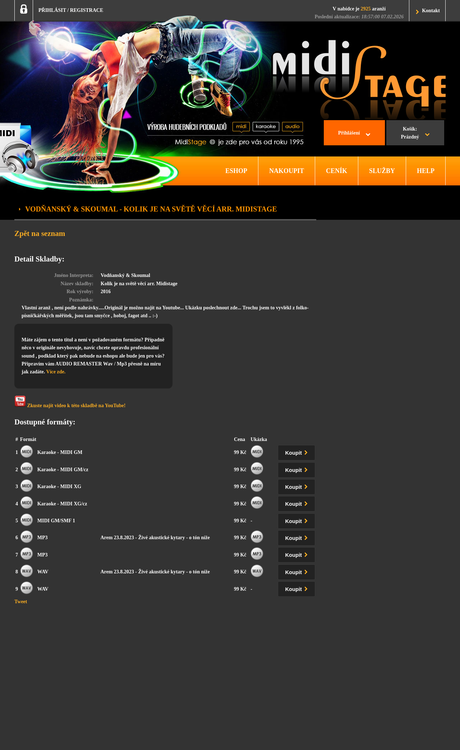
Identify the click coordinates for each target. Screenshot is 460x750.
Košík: (410, 133)
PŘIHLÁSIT (52, 10)
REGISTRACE (87, 10)
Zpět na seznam (39, 233)
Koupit (297, 451)
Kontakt (431, 10)
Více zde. (56, 371)
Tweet (20, 601)
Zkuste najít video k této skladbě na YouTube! (69, 402)
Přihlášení (349, 133)
